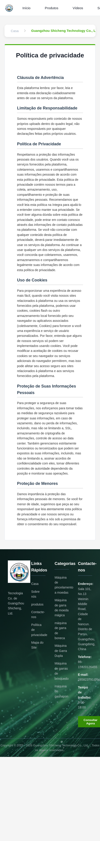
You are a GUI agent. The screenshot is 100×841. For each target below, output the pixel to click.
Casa (35, 584)
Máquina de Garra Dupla (60, 651)
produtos (37, 604)
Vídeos (78, 8)
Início (26, 8)
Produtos (51, 8)
